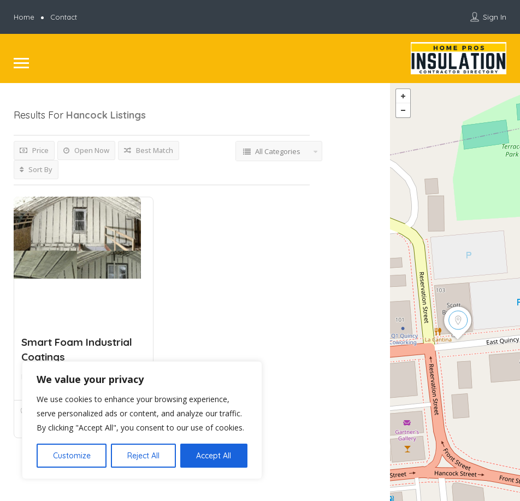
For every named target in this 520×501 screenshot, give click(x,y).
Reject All (143, 456)
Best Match (148, 150)
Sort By (36, 169)
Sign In (494, 17)
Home (24, 17)
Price (34, 150)
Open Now (86, 150)
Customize (72, 456)
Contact (63, 17)
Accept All (213, 456)
